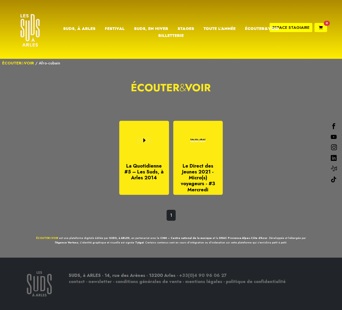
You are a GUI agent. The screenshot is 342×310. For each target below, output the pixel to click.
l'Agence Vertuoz (66, 243)
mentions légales (203, 281)
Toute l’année (219, 29)
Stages (186, 29)
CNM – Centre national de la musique (186, 238)
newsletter (100, 281)
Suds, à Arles (79, 29)
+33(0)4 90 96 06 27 (203, 275)
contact (77, 281)
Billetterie (171, 35)
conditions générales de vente (149, 281)
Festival (115, 29)
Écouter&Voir (262, 29)
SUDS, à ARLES (119, 238)
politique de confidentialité (256, 281)
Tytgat (139, 243)
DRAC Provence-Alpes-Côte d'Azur (243, 238)
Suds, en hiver (151, 29)
